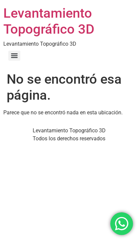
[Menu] (14, 56)
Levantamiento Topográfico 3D (48, 21)
